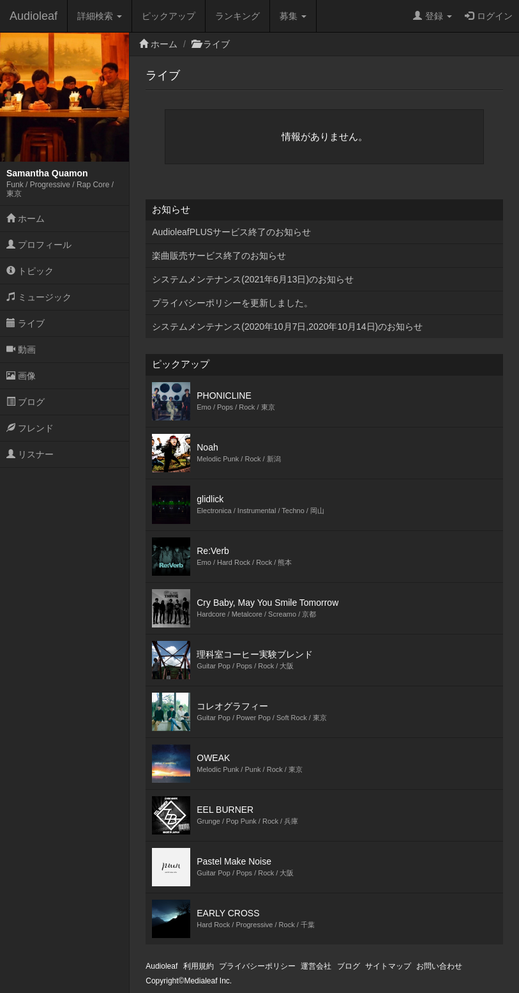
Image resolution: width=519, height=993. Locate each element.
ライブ (25, 323)
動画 (21, 349)
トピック (30, 271)
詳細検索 (99, 16)
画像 (21, 376)
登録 (432, 16)
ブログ (25, 402)
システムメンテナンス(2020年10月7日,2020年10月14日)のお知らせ (287, 326)
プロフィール (38, 245)
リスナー (30, 454)
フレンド (30, 428)
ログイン (489, 16)
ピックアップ (168, 16)
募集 (293, 16)
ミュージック (38, 297)
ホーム (25, 218)
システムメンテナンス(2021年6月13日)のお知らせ (253, 279)
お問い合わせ (439, 966)
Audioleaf (33, 16)
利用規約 (198, 966)
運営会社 (316, 966)
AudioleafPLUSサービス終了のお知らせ (231, 232)
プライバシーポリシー (257, 966)
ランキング (237, 16)
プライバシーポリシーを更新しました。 (232, 303)
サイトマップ (388, 966)
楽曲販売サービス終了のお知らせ (219, 255)
